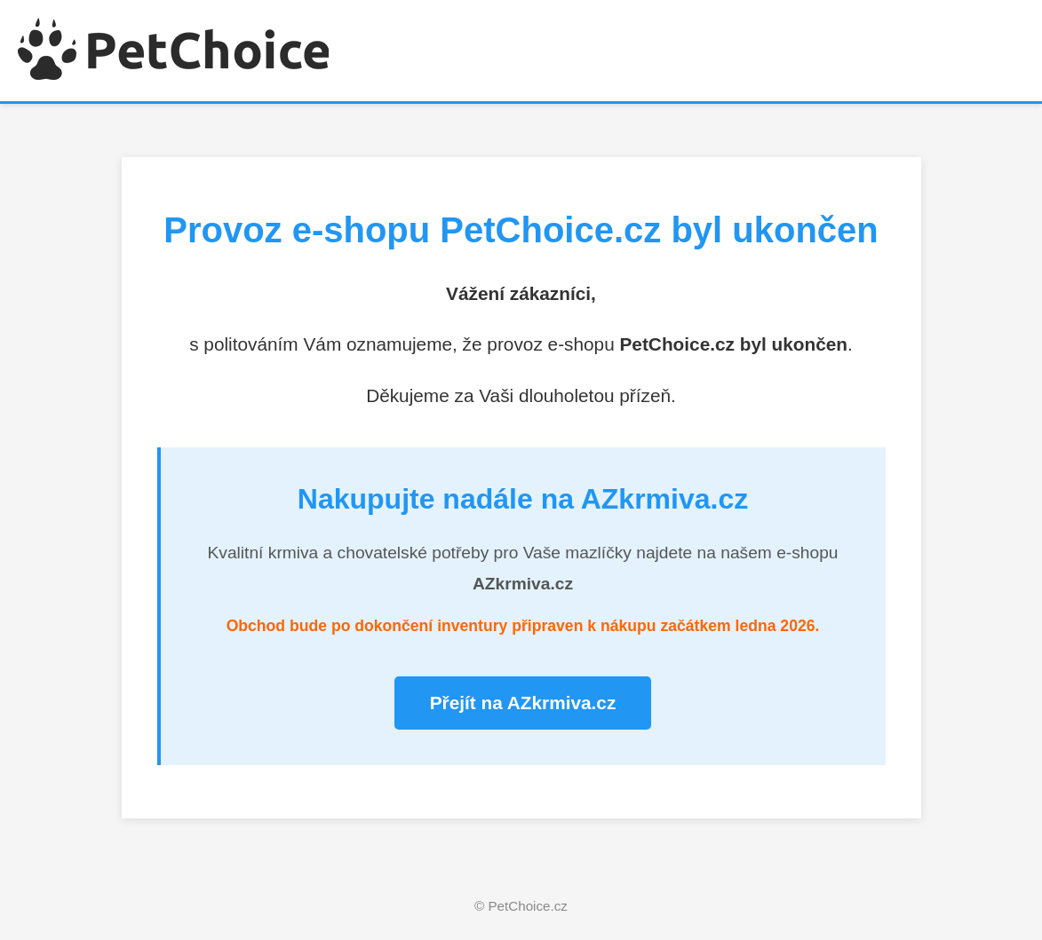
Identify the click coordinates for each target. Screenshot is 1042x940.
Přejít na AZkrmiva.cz (523, 702)
